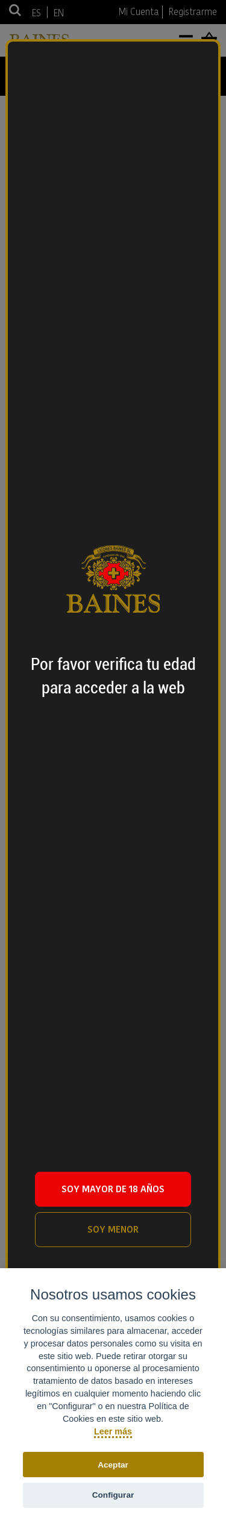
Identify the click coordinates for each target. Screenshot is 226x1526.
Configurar (113, 1494)
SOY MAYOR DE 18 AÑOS (113, 1189)
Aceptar (113, 1464)
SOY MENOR (113, 1229)
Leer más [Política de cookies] (113, 1431)
